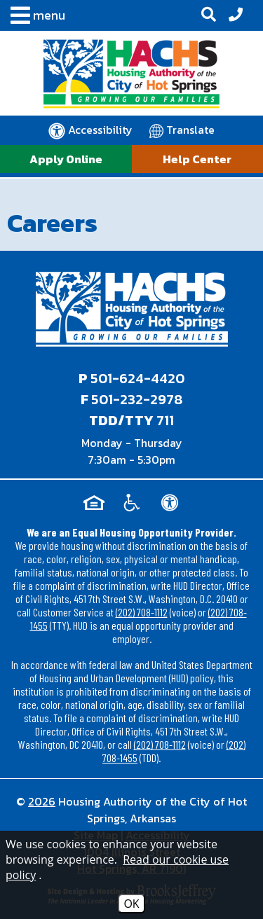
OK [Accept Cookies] (131, 903)
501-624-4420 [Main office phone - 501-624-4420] (137, 378)
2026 (41, 801)
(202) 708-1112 (142, 612)
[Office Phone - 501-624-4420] (235, 15)
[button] (34, 17)
